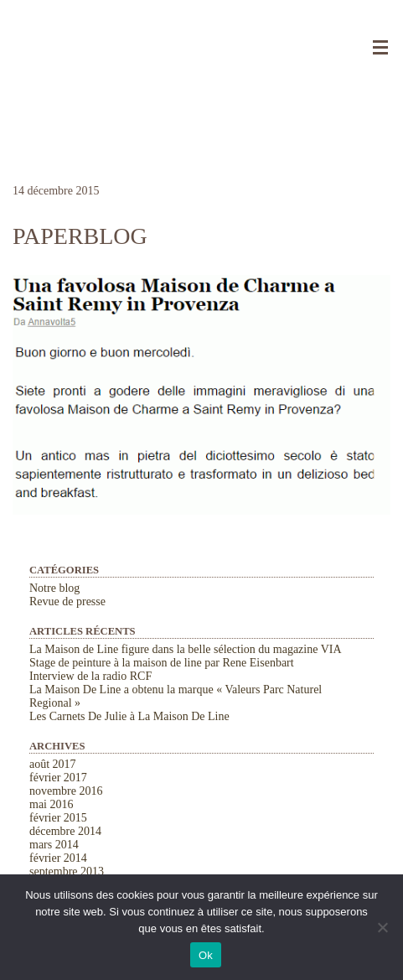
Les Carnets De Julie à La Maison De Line (129, 716)
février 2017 (58, 777)
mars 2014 (54, 844)
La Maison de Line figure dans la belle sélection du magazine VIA (185, 649)
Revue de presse (67, 601)
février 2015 (58, 817)
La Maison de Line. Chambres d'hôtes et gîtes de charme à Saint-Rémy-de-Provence (201, 42)
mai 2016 (51, 804)
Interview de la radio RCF (90, 676)
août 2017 (52, 764)
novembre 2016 (65, 791)
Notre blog (54, 588)
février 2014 (58, 858)
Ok (206, 955)
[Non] (382, 927)
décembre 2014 (65, 831)
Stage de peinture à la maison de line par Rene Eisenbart (161, 662)
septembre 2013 (66, 871)
